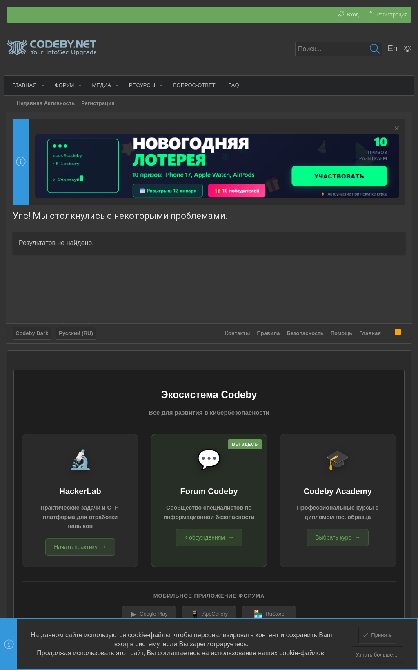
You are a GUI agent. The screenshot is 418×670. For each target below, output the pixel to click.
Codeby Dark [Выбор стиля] (32, 332)
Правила (267, 332)
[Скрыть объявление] (394, 129)
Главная (369, 332)
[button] (44, 85)
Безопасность (304, 332)
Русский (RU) (77, 332)
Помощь (340, 332)
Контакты (236, 332)
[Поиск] (339, 49)
